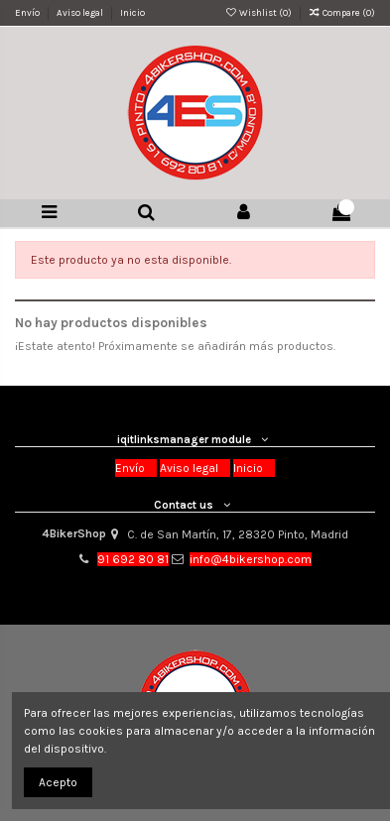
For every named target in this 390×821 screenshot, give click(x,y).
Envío (28, 12)
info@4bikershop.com (251, 559)
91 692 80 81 (133, 559)
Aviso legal (81, 12)
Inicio (132, 12)
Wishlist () (258, 12)
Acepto (58, 782)
